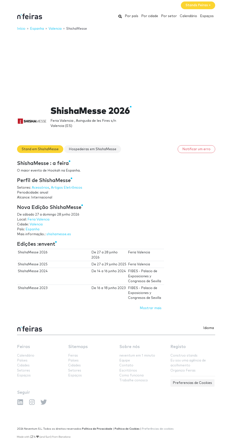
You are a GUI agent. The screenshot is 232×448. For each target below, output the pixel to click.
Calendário (188, 16)
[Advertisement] (116, 65)
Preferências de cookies (158, 428)
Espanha (32, 229)
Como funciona (131, 375)
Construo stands (183, 355)
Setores (23, 370)
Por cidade (149, 16)
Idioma (208, 328)
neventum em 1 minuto (137, 355)
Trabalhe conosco (133, 380)
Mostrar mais (150, 308)
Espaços (207, 16)
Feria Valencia (38, 219)
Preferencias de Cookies (192, 383)
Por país (131, 16)
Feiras (23, 347)
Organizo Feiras (183, 370)
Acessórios (40, 187)
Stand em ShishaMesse (40, 149)
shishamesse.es (58, 234)
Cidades (23, 365)
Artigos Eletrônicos (66, 187)
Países (22, 360)
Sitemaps (78, 347)
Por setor (169, 16)
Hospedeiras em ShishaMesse (92, 149)
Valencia (36, 224)
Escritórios (128, 370)
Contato (126, 365)
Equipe (124, 360)
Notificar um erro (196, 149)
